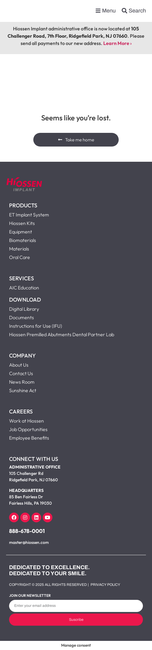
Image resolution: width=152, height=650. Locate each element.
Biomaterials (22, 240)
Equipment (20, 232)
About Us (18, 365)
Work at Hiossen (26, 421)
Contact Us (21, 373)
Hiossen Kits (22, 223)
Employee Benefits (29, 438)
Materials (19, 249)
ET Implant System (29, 215)
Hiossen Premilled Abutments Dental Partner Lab (61, 334)
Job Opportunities (28, 429)
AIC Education (24, 288)
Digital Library (24, 309)
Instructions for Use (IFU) (35, 326)
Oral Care (19, 257)
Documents (21, 317)
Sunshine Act (22, 390)
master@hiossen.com (29, 542)
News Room (22, 382)
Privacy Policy (105, 585)
